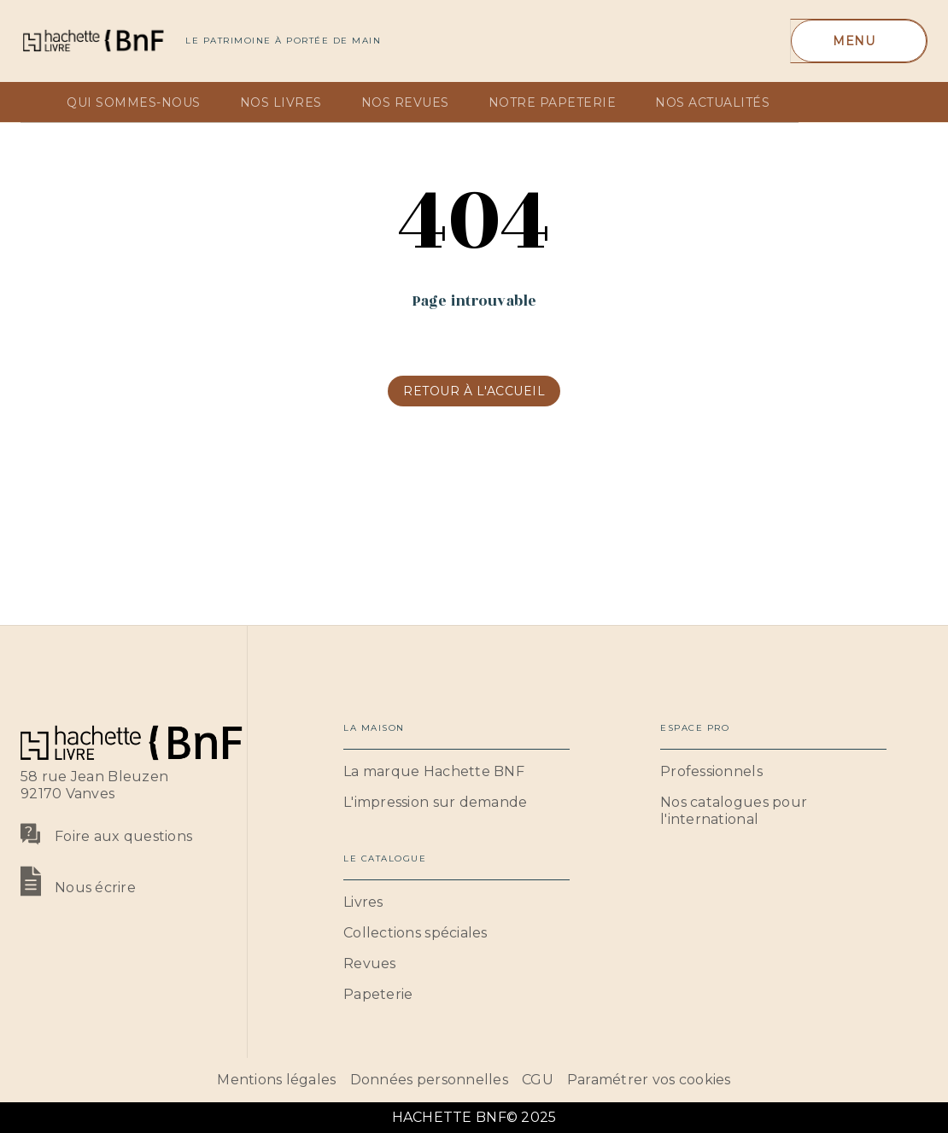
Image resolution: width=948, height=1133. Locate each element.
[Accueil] (92, 40)
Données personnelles (429, 1080)
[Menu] (859, 41)
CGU (537, 1080)
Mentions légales (276, 1080)
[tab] (38, 102)
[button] (474, 391)
